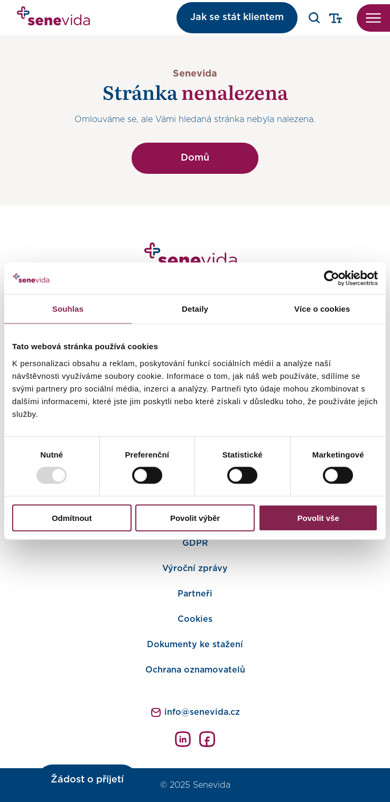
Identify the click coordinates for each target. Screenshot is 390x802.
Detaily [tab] (195, 308)
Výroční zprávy (195, 568)
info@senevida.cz (202, 712)
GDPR (195, 543)
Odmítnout (72, 517)
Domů (195, 158)
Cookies (195, 619)
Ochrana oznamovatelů (195, 670)
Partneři (195, 594)
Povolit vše (318, 517)
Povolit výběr (195, 517)
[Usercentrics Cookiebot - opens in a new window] (331, 278)
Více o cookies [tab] (322, 308)
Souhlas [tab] (67, 308)
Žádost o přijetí (87, 780)
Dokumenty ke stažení (195, 644)
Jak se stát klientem (237, 17)
